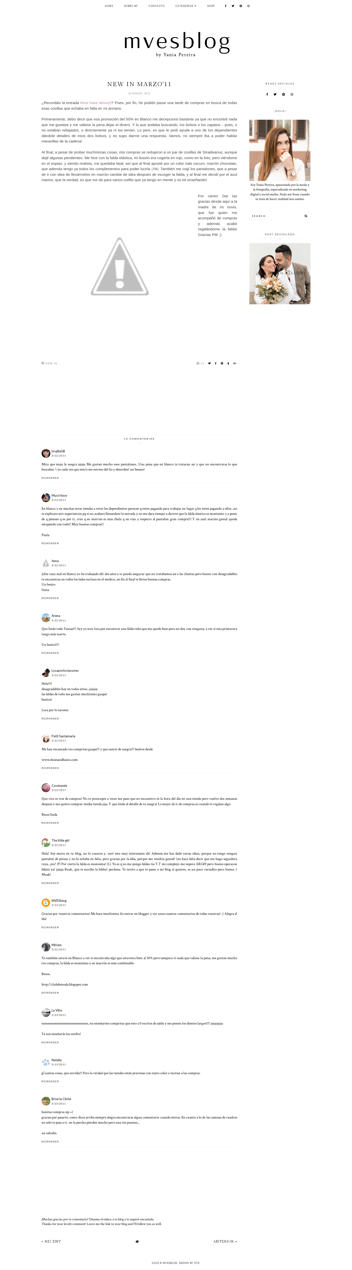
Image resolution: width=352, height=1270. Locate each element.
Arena (56, 616)
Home (109, 6)
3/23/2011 (59, 1015)
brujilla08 (58, 451)
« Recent (51, 1241)
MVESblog (59, 901)
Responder (50, 478)
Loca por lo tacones (55, 709)
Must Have (59, 495)
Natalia (57, 1060)
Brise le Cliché (61, 1099)
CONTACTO (157, 6)
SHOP (211, 6)
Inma (55, 561)
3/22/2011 (59, 455)
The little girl (60, 840)
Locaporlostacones (65, 670)
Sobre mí (131, 6)
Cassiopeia (59, 786)
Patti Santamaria (63, 736)
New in (51, 363)
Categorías (185, 6)
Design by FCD (189, 1263)
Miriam (57, 945)
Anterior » (225, 1241)
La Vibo (57, 1010)
